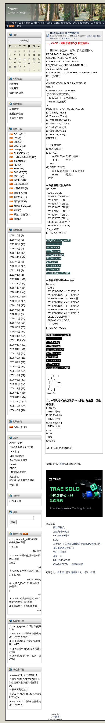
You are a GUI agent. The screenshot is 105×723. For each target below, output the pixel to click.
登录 (61, 463)
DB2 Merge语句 (61, 535)
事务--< (57, 556)
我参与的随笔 (16, 92)
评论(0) (89, 36)
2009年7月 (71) (17, 362)
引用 (52, 38)
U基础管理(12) (21, 184)
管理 (19, 26)
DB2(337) (18, 142)
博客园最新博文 (74, 572)
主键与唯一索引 (61, 531)
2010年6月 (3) (16, 314)
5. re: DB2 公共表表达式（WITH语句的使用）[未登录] (24, 600)
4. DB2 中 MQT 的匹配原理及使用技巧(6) (25, 695)
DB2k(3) (18, 149)
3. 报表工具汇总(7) (18, 689)
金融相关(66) (20, 192)
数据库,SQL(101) (22, 206)
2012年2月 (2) (16, 270)
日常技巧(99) (20, 201)
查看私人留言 (16, 118)
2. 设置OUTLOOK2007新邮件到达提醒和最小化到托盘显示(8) (24, 682)
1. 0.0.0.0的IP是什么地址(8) (23, 675)
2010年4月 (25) (17, 323)
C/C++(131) (20, 134)
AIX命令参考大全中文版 (21, 447)
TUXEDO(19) (20, 180)
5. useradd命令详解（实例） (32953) (25, 657)
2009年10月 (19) (17, 349)
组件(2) (17, 219)
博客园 (60, 572)
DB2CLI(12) (20, 145)
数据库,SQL (66, 38)
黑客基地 (14, 476)
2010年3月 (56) (17, 327)
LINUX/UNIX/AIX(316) (25, 157)
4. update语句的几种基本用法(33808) (25, 650)
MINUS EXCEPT (61, 560)
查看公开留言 (16, 113)
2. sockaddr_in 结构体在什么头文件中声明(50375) (25, 635)
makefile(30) (20, 161)
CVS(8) (17, 138)
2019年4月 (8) (16, 240)
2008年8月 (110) (17, 410)
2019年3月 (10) (17, 244)
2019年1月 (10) (17, 253)
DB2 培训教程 (16, 456)
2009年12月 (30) (17, 340)
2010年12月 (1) (17, 288)
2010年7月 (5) (16, 309)
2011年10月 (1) (17, 283)
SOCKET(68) (20, 172)
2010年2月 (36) (17, 331)
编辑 (94, 36)
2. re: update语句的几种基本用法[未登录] (24, 557)
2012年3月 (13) (17, 266)
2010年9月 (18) (17, 301)
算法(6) (17, 210)
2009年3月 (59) (17, 379)
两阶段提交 (59, 527)
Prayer (12, 8)
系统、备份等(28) (22, 214)
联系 (37, 23)
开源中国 (14, 484)
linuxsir (12, 464)
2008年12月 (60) (17, 393)
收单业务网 (15, 501)
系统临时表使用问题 (63, 548)
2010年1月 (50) (17, 336)
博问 (86, 572)
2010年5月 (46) (17, 318)
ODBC (12, 468)
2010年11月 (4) (17, 292)
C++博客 (12, 23)
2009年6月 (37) (17, 366)
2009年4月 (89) (17, 375)
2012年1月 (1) (16, 275)
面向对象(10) (20, 197)
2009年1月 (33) (17, 388)
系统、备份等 (20, 427)
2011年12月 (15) (17, 279)
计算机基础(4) (21, 188)
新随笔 (29, 23)
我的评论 (14, 88)
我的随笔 (14, 84)
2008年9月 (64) (17, 406)
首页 (21, 23)
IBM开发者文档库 (18, 460)
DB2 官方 (14, 451)
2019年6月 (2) (16, 235)
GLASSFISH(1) (21, 153)
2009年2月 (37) (17, 384)
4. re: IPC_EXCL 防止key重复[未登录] (24, 585)
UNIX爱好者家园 (17, 472)
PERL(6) (18, 164)
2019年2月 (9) (16, 248)
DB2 (74, 38)
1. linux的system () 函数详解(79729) (25, 628)
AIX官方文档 (15, 443)
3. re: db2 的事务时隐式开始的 (24, 570)
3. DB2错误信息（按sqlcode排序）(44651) (24, 643)
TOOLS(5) (19, 176)
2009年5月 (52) (17, 371)
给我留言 (14, 109)
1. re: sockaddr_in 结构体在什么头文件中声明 (24, 541)
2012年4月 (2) (16, 261)
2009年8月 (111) (17, 358)
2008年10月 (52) (17, 401)
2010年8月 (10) (17, 305)
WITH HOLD (59, 552)
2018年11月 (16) (17, 257)
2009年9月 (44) (17, 353)
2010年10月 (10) (17, 296)
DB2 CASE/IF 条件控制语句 (64, 33)
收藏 (98, 36)
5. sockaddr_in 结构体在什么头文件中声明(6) (25, 703)
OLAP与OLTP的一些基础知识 (68, 564)
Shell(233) (19, 168)
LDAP (56, 539)
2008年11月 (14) (17, 397)
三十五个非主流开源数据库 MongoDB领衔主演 (76, 543)
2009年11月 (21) (17, 344)
